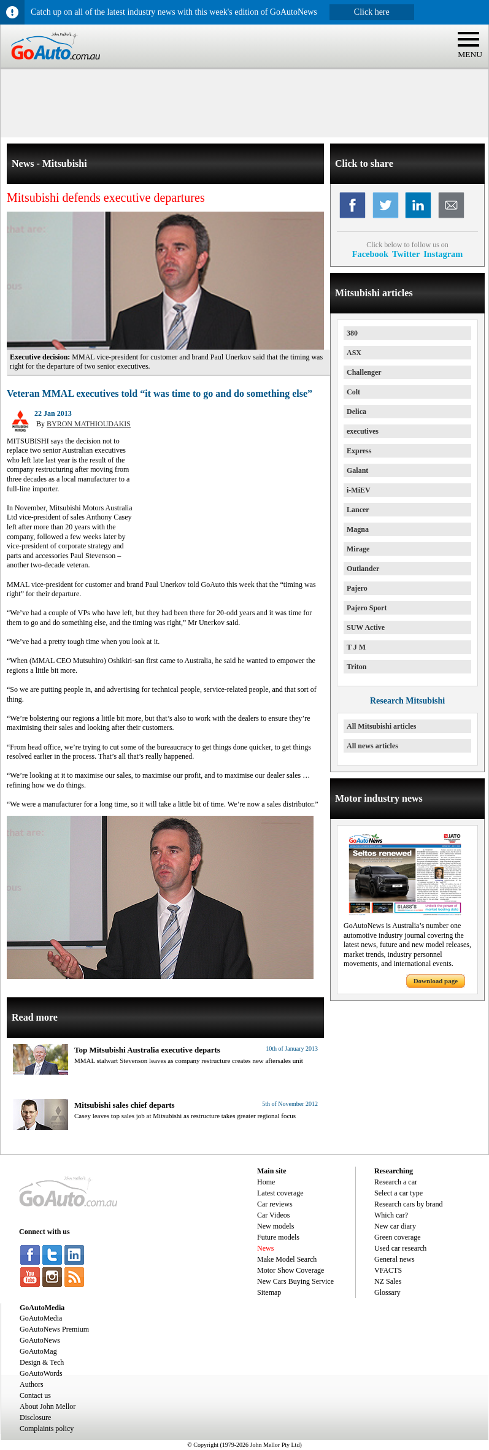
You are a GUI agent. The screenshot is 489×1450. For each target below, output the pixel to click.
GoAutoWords (41, 1373)
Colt (353, 392)
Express (359, 451)
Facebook (370, 254)
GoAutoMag (38, 1351)
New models (275, 1226)
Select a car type (398, 1193)
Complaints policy (47, 1428)
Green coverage (397, 1237)
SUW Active (366, 627)
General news (394, 1259)
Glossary (387, 1292)
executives (363, 431)
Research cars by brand (408, 1204)
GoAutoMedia (41, 1318)
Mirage (358, 549)
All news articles (372, 746)
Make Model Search (287, 1259)
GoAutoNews (40, 1340)
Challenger (364, 372)
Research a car (395, 1182)
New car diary (395, 1226)
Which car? (391, 1215)
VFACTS (388, 1270)
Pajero (357, 588)
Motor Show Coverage (290, 1270)
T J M (356, 647)
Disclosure (35, 1417)
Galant (357, 470)
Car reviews (275, 1204)
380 (352, 333)
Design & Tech (42, 1362)
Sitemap (269, 1292)
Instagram (443, 254)
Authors (32, 1384)
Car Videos (273, 1215)
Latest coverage (280, 1193)
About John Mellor (47, 1406)
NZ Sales (387, 1281)
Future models (278, 1237)
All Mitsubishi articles (381, 726)
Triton (356, 666)
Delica (356, 411)
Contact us (35, 1395)
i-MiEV (359, 490)
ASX (354, 352)
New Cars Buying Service (295, 1281)
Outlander (363, 568)
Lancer (358, 509)
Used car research (400, 1248)
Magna (358, 529)
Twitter (406, 254)
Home (266, 1182)
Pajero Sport (367, 608)
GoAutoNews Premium (54, 1329)
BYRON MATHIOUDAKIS (89, 424)
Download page (436, 980)
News (265, 1248)
